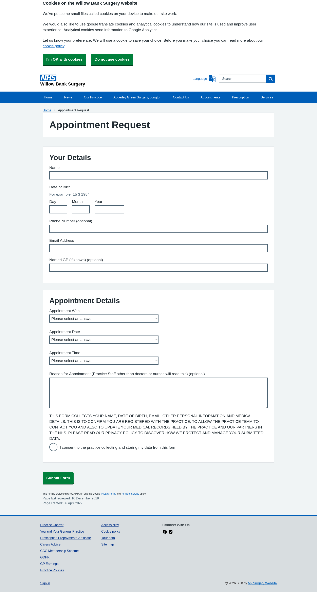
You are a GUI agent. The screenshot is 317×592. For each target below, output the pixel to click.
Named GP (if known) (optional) (76, 260)
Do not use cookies (112, 59)
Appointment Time (64, 353)
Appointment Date (64, 332)
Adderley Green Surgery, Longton (137, 97)
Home (48, 97)
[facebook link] (164, 532)
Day (52, 202)
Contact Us (181, 97)
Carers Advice (50, 544)
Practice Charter (51, 525)
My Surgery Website (262, 583)
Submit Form (58, 478)
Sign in (45, 583)
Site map (107, 544)
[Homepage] (115, 80)
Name (54, 168)
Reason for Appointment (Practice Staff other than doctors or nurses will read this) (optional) (127, 374)
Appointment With (64, 311)
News (68, 97)
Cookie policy (110, 531)
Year (98, 202)
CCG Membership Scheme (59, 550)
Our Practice (93, 97)
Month (77, 202)
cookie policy (53, 46)
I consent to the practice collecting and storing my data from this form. (119, 447)
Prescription (240, 97)
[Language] (204, 79)
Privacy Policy (108, 494)
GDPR (45, 557)
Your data (108, 537)
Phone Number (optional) (70, 221)
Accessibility (110, 525)
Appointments (210, 97)
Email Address (61, 240)
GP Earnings (49, 563)
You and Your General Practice (62, 531)
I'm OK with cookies (64, 59)
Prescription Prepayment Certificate (65, 537)
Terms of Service (130, 494)
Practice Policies (52, 570)
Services (267, 97)
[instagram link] (170, 532)
